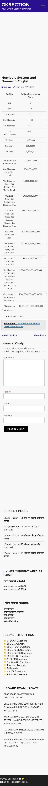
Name (7, 392)
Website (7, 415)
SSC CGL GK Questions (18, 656)
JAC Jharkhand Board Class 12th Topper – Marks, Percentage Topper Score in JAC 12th (23, 720)
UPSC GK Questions (17, 641)
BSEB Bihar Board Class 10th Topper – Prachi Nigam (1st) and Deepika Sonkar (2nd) (24, 742)
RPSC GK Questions (17, 674)
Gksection (16, 4)
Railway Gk (12, 668)
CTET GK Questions (16, 659)
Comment (9, 357)
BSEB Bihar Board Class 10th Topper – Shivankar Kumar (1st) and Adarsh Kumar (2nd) (24, 707)
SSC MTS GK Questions (18, 647)
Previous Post (10, 335)
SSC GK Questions (16, 644)
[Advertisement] (24, 36)
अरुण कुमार (8, 87)
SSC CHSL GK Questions (19, 653)
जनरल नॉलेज (9, 609)
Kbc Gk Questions (16, 671)
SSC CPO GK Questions (19, 650)
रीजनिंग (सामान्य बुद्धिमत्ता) (14, 612)
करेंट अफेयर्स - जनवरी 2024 (15, 586)
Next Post (40, 335)
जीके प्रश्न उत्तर (9, 618)
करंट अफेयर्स (8, 615)
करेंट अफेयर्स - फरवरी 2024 (15, 589)
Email (7, 404)
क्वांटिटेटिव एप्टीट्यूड (11, 621)
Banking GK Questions (18, 662)
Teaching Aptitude (16, 665)
